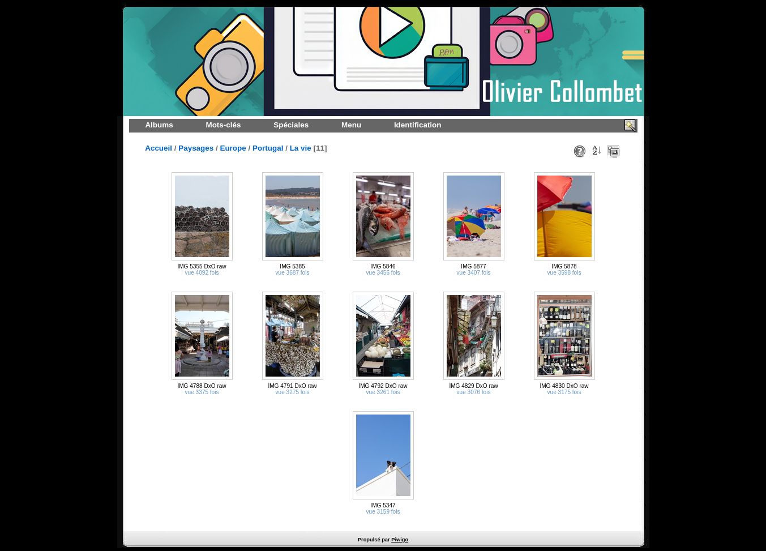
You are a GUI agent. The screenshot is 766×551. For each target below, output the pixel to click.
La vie (300, 148)
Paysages (195, 148)
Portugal (268, 148)
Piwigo (399, 540)
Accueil (158, 148)
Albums (159, 125)
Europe (233, 148)
